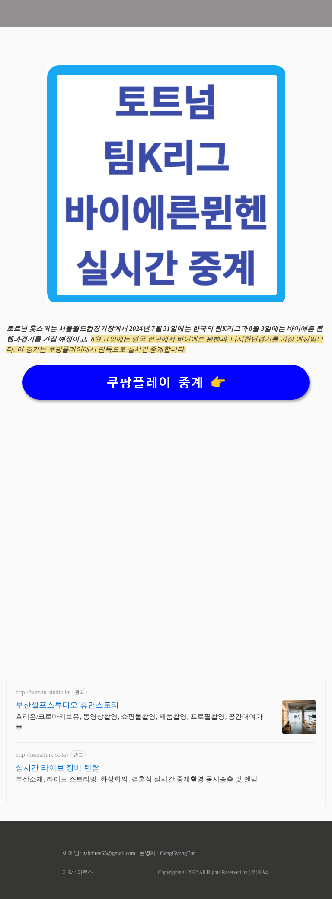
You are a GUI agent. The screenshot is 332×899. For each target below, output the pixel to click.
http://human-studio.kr (43, 692)
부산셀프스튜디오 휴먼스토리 (67, 705)
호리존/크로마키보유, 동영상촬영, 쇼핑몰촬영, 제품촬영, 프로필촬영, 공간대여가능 (139, 721)
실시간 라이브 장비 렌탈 (57, 767)
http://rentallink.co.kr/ (42, 755)
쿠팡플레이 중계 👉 (166, 382)
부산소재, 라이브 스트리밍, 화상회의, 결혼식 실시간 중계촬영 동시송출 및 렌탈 (137, 779)
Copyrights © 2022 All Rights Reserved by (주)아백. (213, 872)
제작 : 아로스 (78, 872)
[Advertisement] (166, 470)
